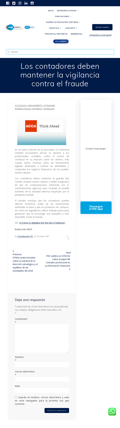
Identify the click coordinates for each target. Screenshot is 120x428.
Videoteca (54, 28)
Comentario (42, 320)
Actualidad (21, 105)
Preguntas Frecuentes (56, 34)
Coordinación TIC (25, 236)
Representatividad (66, 11)
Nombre (42, 358)
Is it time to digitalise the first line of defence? (42, 222)
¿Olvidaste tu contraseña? (100, 35)
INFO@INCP (37, 109)
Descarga (95, 207)
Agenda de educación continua (62, 22)
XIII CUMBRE (60, 41)
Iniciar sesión (102, 27)
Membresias (76, 34)
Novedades (48, 109)
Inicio (51, 11)
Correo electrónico (42, 373)
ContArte (70, 28)
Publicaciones (62, 16)
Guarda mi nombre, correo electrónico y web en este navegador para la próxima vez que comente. (42, 400)
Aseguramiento (35, 105)
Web (17, 386)
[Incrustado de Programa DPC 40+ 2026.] (95, 149)
